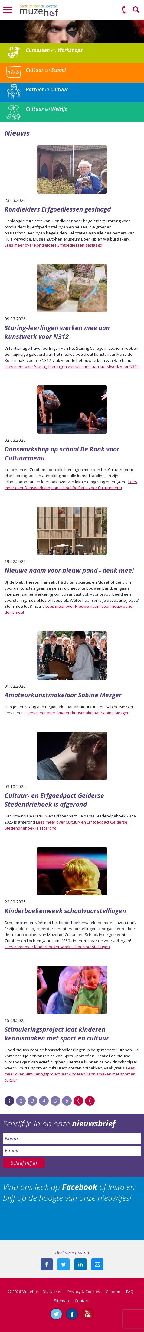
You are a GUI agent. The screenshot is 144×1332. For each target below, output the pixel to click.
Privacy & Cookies (83, 1291)
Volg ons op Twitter (56, 1314)
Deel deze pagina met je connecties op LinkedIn (80, 1264)
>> (78, 1101)
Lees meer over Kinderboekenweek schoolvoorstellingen (57, 946)
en (54, 50)
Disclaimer (52, 1291)
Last (90, 1101)
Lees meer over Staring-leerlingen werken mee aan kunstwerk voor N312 (72, 366)
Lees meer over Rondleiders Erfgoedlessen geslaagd (53, 245)
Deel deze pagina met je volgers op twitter (63, 1264)
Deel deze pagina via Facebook (47, 1264)
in (47, 89)
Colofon (113, 1291)
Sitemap (61, 1300)
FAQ (129, 1291)
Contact (82, 1300)
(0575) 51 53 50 (124, 10)
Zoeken (136, 10)
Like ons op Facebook (72, 1314)
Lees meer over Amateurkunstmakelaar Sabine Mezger (78, 712)
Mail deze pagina (97, 1264)
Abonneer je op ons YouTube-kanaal (87, 1314)
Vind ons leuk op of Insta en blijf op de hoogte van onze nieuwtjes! (69, 1192)
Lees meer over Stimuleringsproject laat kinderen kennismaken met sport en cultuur (70, 1074)
